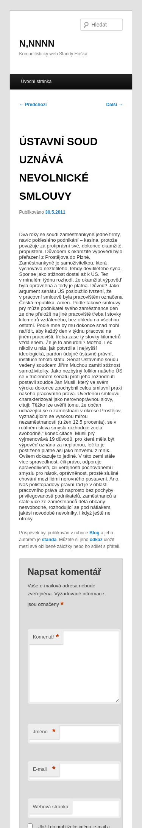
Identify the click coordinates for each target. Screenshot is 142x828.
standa (49, 539)
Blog (94, 532)
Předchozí (33, 104)
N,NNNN (37, 43)
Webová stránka (51, 806)
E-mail (44, 769)
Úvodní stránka (36, 81)
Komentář (46, 637)
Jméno (44, 731)
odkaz (96, 539)
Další (114, 104)
